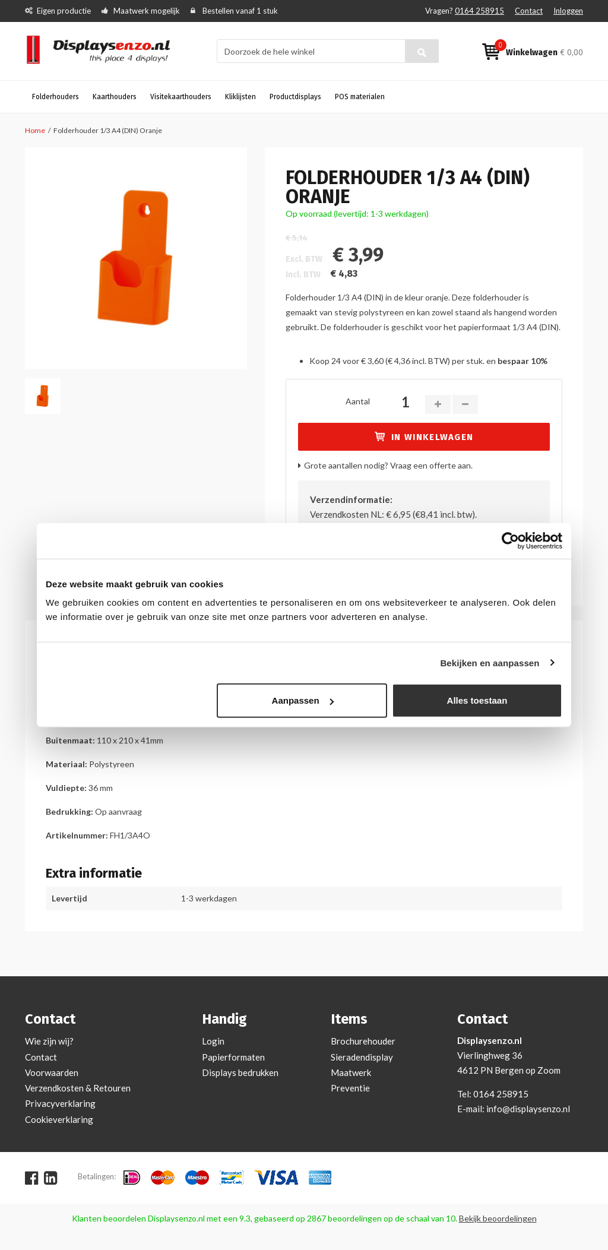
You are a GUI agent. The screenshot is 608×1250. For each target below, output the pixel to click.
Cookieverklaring (59, 1119)
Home (35, 130)
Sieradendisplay (362, 1057)
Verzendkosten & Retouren (78, 1088)
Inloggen (568, 10)
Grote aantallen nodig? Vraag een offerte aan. (388, 465)
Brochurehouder (363, 1041)
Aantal (358, 401)
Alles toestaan (477, 700)
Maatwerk (351, 1072)
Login (213, 1041)
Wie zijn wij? (49, 1041)
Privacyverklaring (60, 1103)
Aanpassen (303, 700)
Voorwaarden (51, 1072)
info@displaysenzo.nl (528, 1108)
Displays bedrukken (240, 1072)
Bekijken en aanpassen (489, 662)
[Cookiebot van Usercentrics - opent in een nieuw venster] (510, 540)
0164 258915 (479, 10)
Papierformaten (233, 1057)
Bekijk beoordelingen (498, 1218)
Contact (529, 10)
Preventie (350, 1088)
